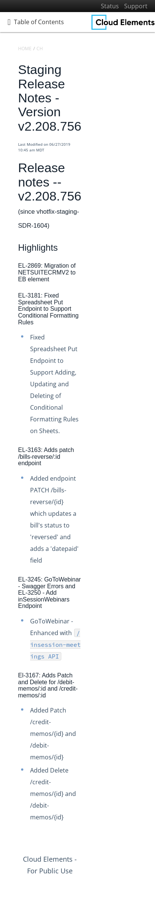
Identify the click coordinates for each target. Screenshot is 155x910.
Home (25, 48)
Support (135, 6)
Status (110, 6)
